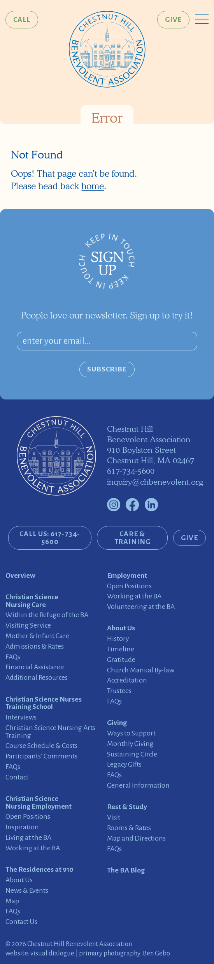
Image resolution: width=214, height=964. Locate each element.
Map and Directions (136, 838)
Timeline (120, 649)
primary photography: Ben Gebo (124, 953)
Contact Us (21, 921)
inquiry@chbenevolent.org (155, 482)
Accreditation (127, 680)
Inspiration (22, 827)
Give (173, 19)
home (92, 186)
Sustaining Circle (132, 754)
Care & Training (132, 537)
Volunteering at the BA (141, 606)
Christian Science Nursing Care (31, 601)
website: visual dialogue (39, 953)
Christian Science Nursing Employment (38, 802)
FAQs (12, 657)
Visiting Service (28, 625)
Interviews (21, 717)
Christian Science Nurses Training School (43, 703)
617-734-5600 (130, 471)
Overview (20, 575)
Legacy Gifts (124, 764)
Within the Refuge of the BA (46, 615)
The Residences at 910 (39, 869)
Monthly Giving (130, 744)
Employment (127, 575)
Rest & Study (127, 807)
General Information (138, 785)
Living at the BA (28, 837)
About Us (19, 880)
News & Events (26, 890)
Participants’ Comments (41, 756)
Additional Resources (36, 677)
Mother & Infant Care (37, 636)
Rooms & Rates (129, 828)
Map (12, 901)
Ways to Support (131, 733)
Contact (16, 777)
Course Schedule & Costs (41, 745)
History (118, 638)
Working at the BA (32, 848)
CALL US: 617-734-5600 (49, 537)
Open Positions (27, 816)
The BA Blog (126, 870)
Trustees (119, 691)
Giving (117, 723)
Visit (113, 817)
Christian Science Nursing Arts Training (50, 731)
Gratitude (121, 659)
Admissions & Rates (34, 646)
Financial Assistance (35, 667)
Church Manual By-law (140, 670)
